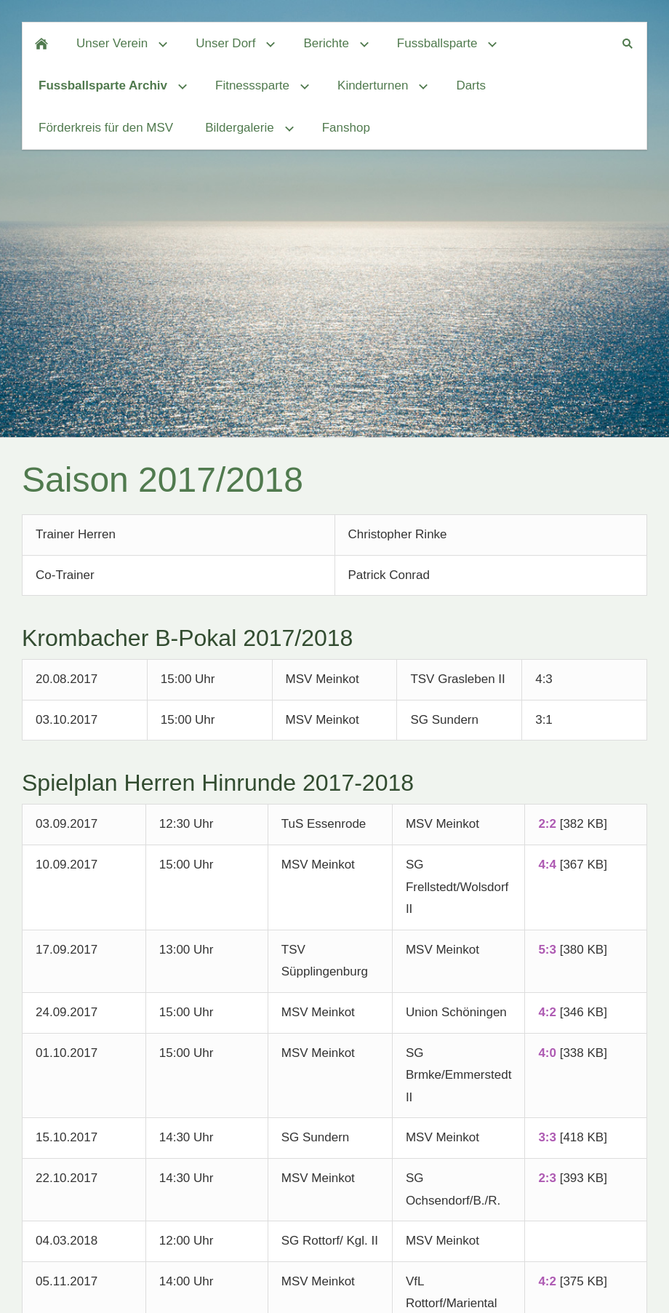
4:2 (547, 1012)
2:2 (547, 824)
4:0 (547, 1053)
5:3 (547, 950)
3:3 (547, 1137)
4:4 (547, 864)
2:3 (547, 1178)
